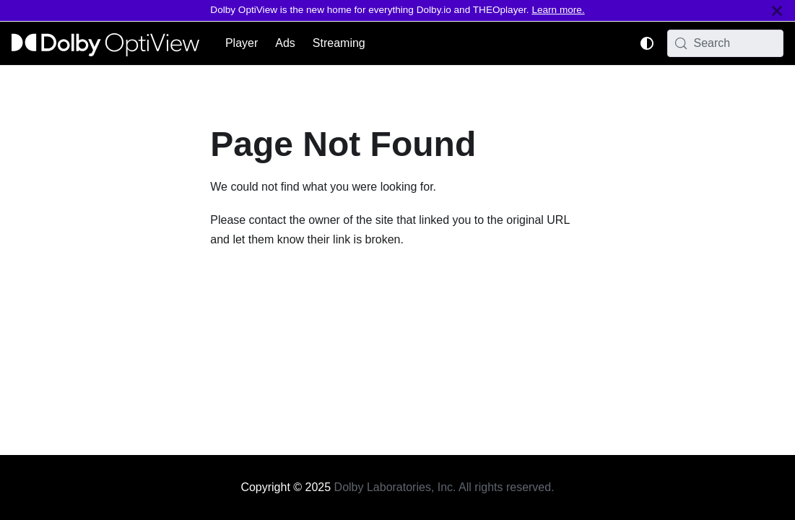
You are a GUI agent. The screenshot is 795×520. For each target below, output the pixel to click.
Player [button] (241, 43)
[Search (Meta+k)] (725, 43)
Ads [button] (285, 43)
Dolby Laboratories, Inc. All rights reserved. (444, 487)
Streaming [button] (339, 43)
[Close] (777, 10)
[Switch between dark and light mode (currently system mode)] (647, 43)
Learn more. (557, 9)
